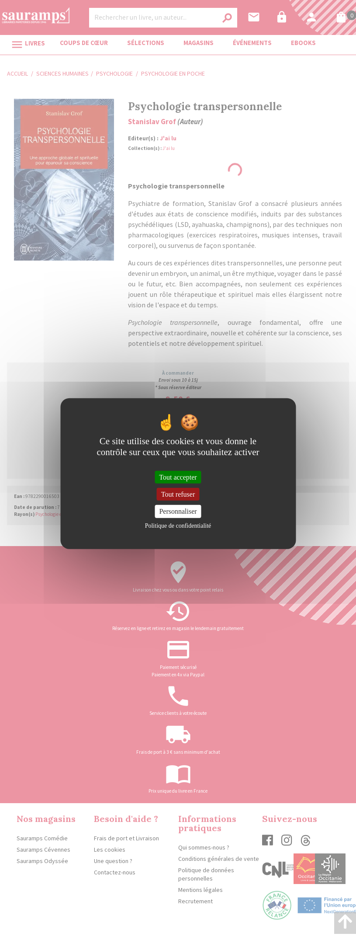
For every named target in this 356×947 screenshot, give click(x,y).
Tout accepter (178, 477)
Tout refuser (178, 494)
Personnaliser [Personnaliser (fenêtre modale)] (178, 511)
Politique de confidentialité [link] (178, 525)
